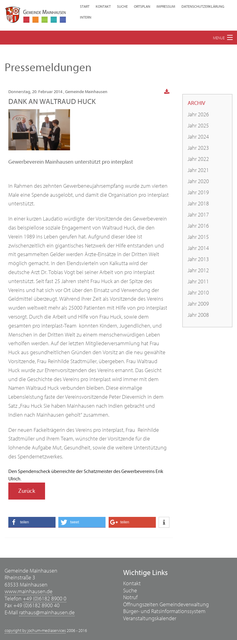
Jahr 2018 (198, 203)
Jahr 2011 (198, 281)
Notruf (130, 597)
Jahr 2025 (198, 125)
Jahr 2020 (198, 181)
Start (84, 6)
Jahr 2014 (198, 248)
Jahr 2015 (198, 237)
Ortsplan (142, 6)
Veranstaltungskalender (149, 618)
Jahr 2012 (198, 270)
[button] (32, 522)
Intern (85, 17)
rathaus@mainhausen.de (47, 612)
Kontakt (103, 6)
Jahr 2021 (198, 170)
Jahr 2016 (198, 226)
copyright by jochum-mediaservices (35, 630)
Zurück (26, 491)
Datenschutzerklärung (202, 6)
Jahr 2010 (198, 293)
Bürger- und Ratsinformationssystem (164, 611)
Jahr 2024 (198, 137)
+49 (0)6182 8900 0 (44, 598)
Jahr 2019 (198, 192)
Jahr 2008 (198, 315)
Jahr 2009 (198, 304)
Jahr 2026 (198, 114)
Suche (122, 6)
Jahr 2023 (198, 148)
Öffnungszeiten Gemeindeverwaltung (166, 604)
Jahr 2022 (198, 159)
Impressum (165, 6)
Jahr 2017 (198, 215)
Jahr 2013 (198, 259)
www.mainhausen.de (28, 591)
